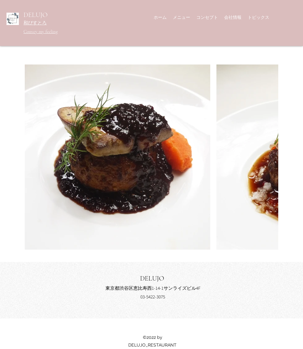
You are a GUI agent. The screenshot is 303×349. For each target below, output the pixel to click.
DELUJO (35, 15)
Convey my (34, 31)
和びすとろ (35, 23)
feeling (51, 31)
